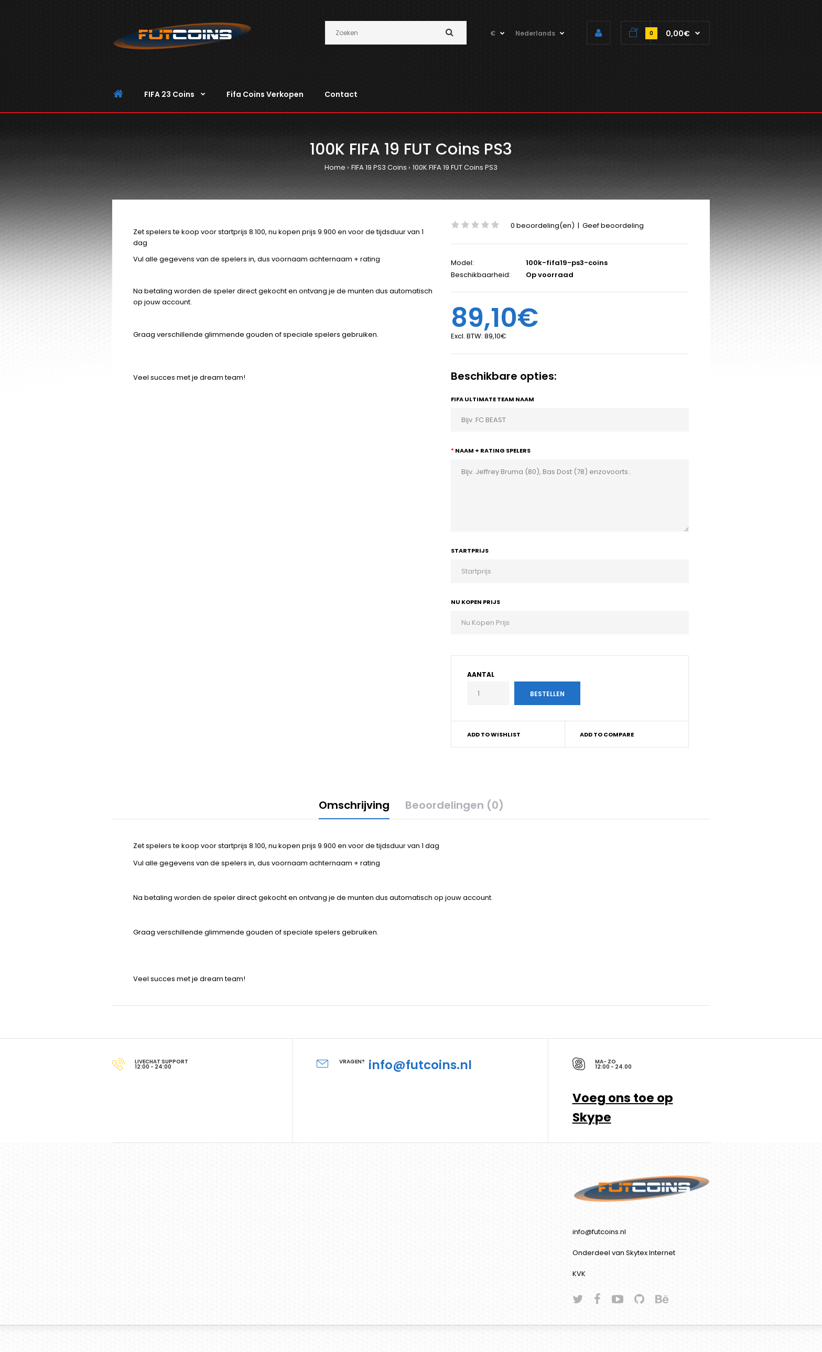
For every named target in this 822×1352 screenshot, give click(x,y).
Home (335, 167)
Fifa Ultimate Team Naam (492, 399)
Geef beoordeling (613, 225)
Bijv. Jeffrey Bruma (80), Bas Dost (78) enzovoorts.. (570, 495)
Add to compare (607, 734)
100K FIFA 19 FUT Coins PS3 (455, 167)
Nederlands (535, 33)
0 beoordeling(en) (543, 225)
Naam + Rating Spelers (493, 450)
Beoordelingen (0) (454, 805)
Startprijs (470, 550)
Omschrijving (354, 805)
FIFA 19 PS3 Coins (379, 167)
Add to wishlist (494, 734)
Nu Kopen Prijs (475, 602)
